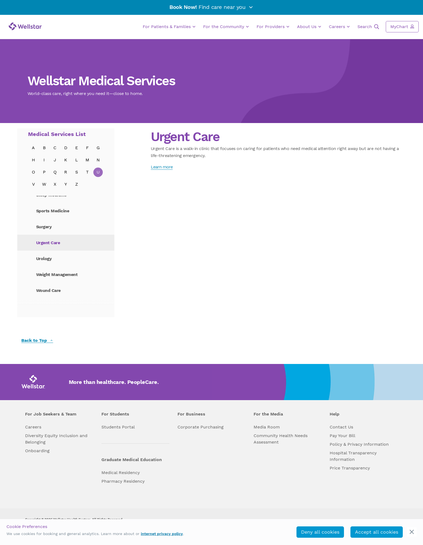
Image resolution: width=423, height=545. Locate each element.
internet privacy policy (162, 534)
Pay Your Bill (342, 435)
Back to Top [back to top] (37, 340)
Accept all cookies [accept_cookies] (376, 532)
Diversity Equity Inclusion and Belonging (56, 439)
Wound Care (48, 290)
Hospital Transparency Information (353, 456)
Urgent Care (48, 242)
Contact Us (341, 427)
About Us (309, 26)
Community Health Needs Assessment (281, 439)
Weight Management (57, 274)
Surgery (44, 226)
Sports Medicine (52, 210)
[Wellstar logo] (25, 26)
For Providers (273, 26)
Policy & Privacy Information (359, 444)
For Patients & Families (169, 26)
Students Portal (118, 427)
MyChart (402, 26)
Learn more (162, 166)
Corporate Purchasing (201, 427)
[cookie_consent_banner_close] (412, 532)
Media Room (267, 427)
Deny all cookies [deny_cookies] (320, 532)
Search (368, 26)
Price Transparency (350, 468)
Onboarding (37, 450)
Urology (44, 258)
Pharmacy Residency (123, 481)
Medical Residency (120, 472)
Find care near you (211, 7)
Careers (339, 26)
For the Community (226, 26)
